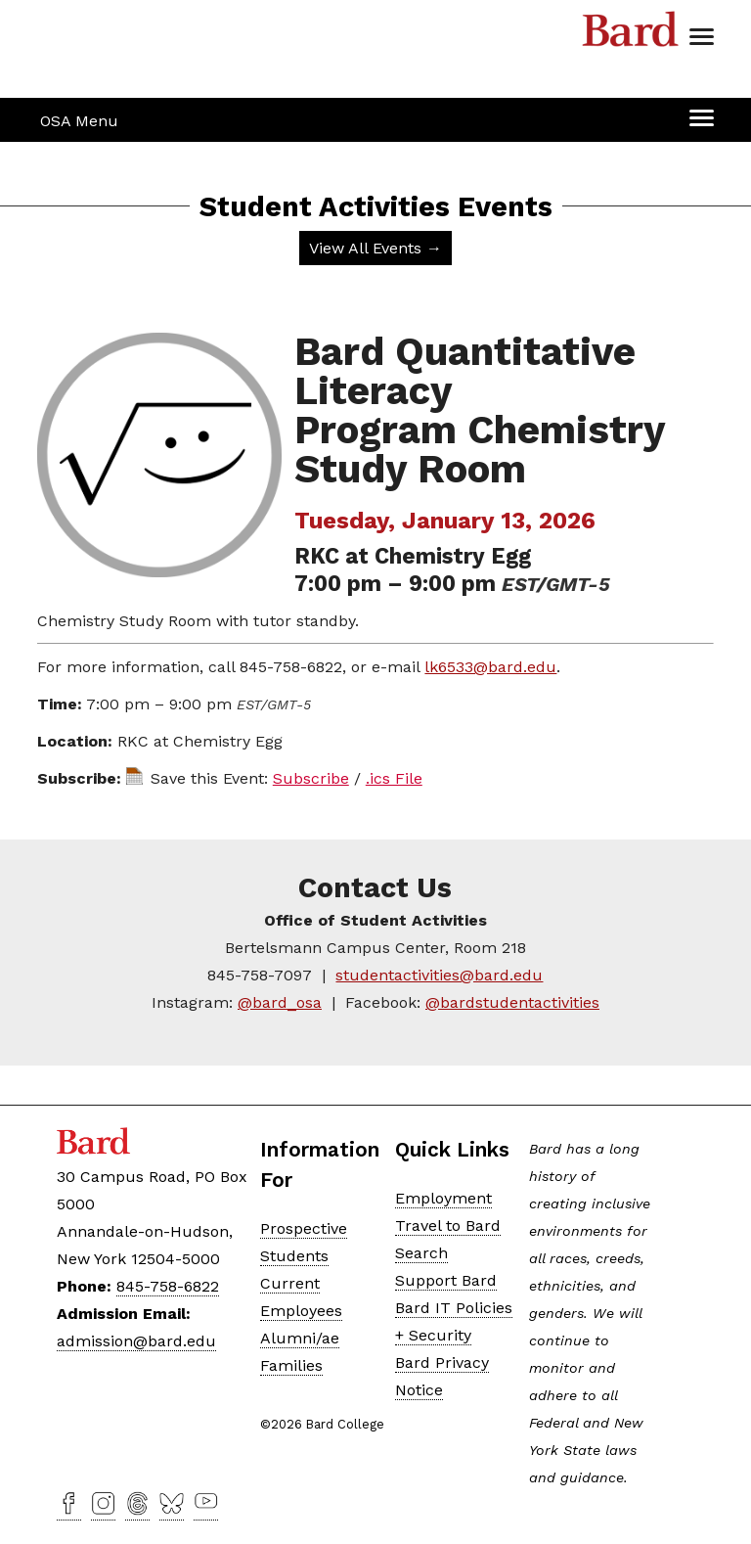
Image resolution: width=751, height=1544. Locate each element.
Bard (631, 34)
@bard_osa (280, 1002)
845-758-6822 (167, 1286)
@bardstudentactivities (512, 1002)
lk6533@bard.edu (490, 667)
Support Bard (446, 1280)
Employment (443, 1198)
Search (421, 1253)
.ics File (394, 778)
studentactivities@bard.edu (439, 975)
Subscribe (311, 778)
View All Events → (375, 248)
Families (291, 1365)
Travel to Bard (448, 1225)
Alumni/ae (299, 1338)
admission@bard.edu (136, 1341)
